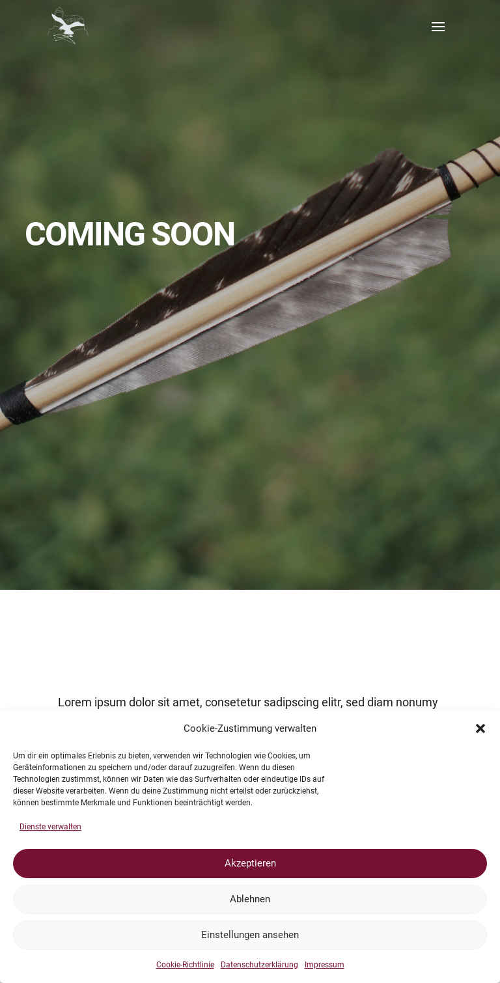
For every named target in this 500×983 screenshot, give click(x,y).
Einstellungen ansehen (250, 935)
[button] (480, 728)
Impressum (324, 964)
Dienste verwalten (50, 826)
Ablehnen (250, 899)
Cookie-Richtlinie (185, 964)
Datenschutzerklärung (259, 964)
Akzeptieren (250, 863)
